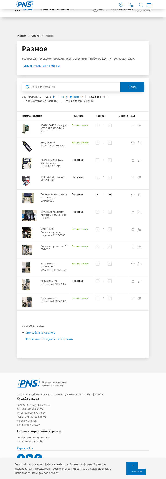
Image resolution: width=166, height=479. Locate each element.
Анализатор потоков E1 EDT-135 (54, 283)
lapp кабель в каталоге (40, 367)
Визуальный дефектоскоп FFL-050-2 (53, 179)
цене (49, 131)
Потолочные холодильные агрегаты (49, 374)
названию (95, 131)
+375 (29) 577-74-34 (34, 442)
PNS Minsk (30, 450)
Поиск (132, 122)
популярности (70, 131)
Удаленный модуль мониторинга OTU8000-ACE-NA (52, 198)
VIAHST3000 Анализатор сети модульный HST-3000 (53, 267)
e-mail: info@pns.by (28, 454)
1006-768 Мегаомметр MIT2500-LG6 (53, 214)
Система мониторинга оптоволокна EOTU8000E (54, 233)
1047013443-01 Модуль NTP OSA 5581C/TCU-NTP (54, 163)
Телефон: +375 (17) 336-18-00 (33, 434)
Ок (132, 465)
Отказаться (136, 471)
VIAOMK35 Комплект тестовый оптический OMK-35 (53, 250)
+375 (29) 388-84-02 (32, 439)
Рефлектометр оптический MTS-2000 (53, 317)
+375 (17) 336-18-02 (35, 446)
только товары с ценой (80, 136)
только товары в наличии (41, 136)
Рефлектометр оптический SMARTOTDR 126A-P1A (53, 302)
